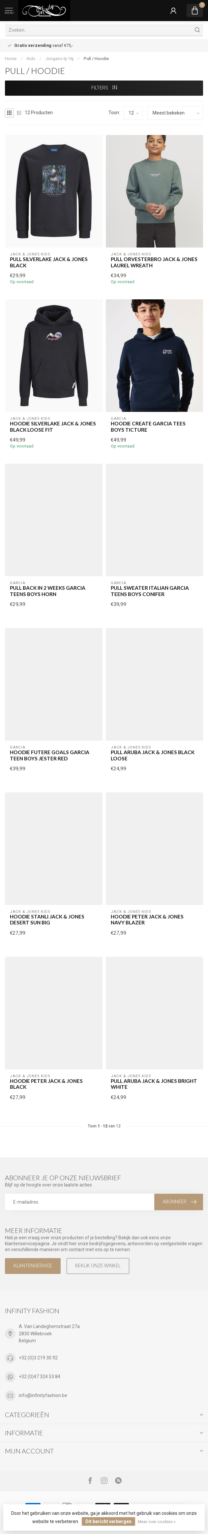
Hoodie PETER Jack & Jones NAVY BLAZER (147, 919)
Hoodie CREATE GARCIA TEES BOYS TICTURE (148, 426)
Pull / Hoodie (96, 58)
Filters (104, 87)
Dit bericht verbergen (108, 1521)
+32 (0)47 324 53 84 (39, 1376)
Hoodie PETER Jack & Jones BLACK (46, 1084)
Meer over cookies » (157, 1521)
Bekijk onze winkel (98, 1265)
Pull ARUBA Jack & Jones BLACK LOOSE (152, 755)
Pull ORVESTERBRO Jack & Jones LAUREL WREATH (154, 262)
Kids (31, 58)
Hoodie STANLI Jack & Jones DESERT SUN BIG (47, 919)
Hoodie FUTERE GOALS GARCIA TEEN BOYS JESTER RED (49, 755)
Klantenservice (33, 1265)
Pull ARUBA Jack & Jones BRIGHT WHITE (154, 1084)
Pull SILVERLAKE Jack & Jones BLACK (49, 262)
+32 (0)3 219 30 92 (38, 1357)
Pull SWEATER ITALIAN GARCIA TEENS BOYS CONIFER (150, 591)
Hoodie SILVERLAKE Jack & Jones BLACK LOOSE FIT (53, 426)
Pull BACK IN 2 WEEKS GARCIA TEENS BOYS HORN (47, 591)
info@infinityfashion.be (43, 1395)
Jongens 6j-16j (59, 58)
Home (10, 58)
